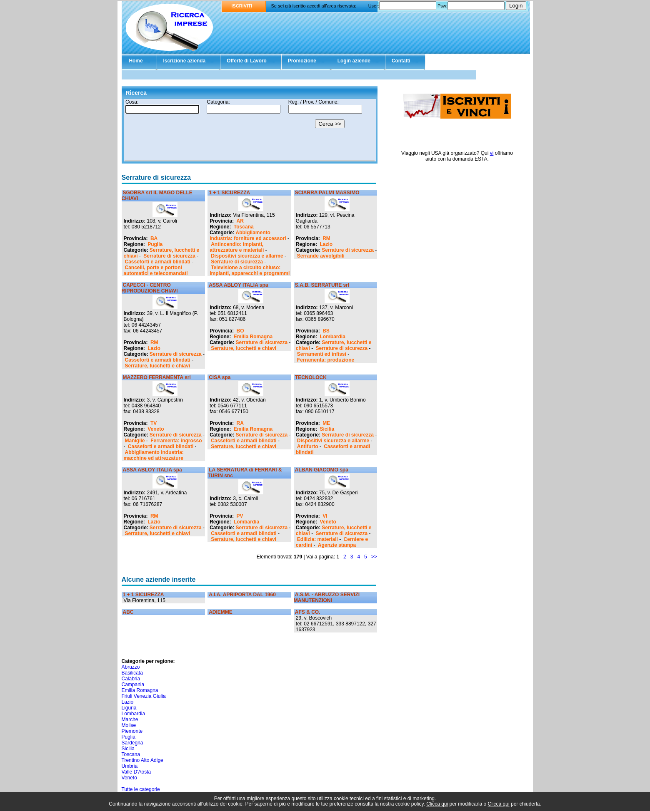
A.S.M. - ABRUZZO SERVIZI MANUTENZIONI (327, 597)
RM (326, 238)
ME (326, 423)
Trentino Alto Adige (142, 760)
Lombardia (332, 337)
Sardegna (132, 743)
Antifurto (307, 446)
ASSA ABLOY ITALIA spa (238, 285)
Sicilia (327, 429)
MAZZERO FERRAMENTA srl (157, 377)
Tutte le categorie (141, 789)
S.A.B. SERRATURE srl (322, 285)
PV (240, 516)
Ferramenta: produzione (325, 360)
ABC (128, 612)
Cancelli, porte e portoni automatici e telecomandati (156, 270)
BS (326, 331)
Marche (130, 719)
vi (492, 153)
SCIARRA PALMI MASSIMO (327, 193)
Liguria (129, 708)
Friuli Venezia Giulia (144, 696)
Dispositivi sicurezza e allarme (247, 256)
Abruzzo (131, 667)
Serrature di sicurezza (169, 256)
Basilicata (132, 673)
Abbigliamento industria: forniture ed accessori (248, 235)
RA (240, 423)
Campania (133, 684)
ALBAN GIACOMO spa (321, 470)
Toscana (244, 227)
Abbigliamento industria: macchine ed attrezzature (154, 455)
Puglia (155, 244)
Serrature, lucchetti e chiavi (157, 366)
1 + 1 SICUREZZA (229, 193)
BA (154, 238)
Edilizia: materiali (317, 539)
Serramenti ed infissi (321, 354)
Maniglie (135, 441)
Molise (129, 725)
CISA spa (219, 377)
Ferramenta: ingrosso (176, 441)
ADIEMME (220, 612)
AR (240, 221)
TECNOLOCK (311, 377)
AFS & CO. (307, 612)
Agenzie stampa (337, 545)
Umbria (130, 766)
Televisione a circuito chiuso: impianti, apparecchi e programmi (250, 270)
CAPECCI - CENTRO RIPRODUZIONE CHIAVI (150, 288)
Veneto (156, 429)
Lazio (326, 244)
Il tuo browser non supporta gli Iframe (250, 130)
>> (374, 557)
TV (153, 423)
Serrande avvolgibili (321, 256)
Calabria (131, 679)
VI (324, 516)
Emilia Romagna (253, 337)
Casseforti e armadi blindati (157, 262)
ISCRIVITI (242, 5)
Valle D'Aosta (136, 772)
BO (240, 331)
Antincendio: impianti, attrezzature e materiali (237, 247)
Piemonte (132, 731)
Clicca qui (437, 804)
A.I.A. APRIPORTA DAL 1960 (242, 595)
